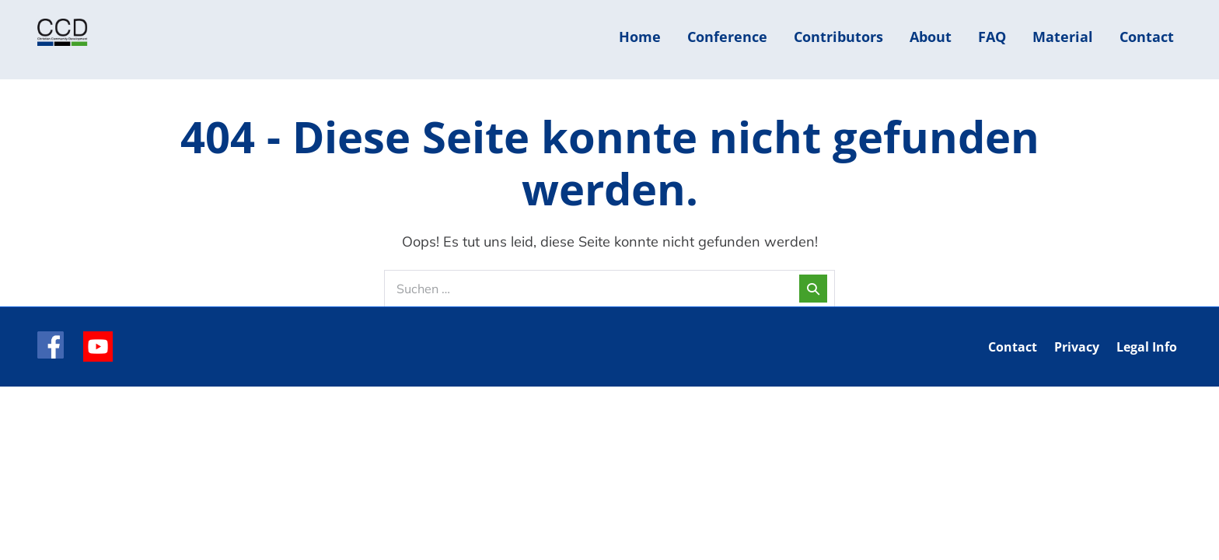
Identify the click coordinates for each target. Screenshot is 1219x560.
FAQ (992, 36)
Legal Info (1146, 346)
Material (1062, 36)
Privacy (1076, 346)
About (931, 36)
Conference (727, 36)
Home (640, 36)
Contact (1146, 36)
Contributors (838, 36)
